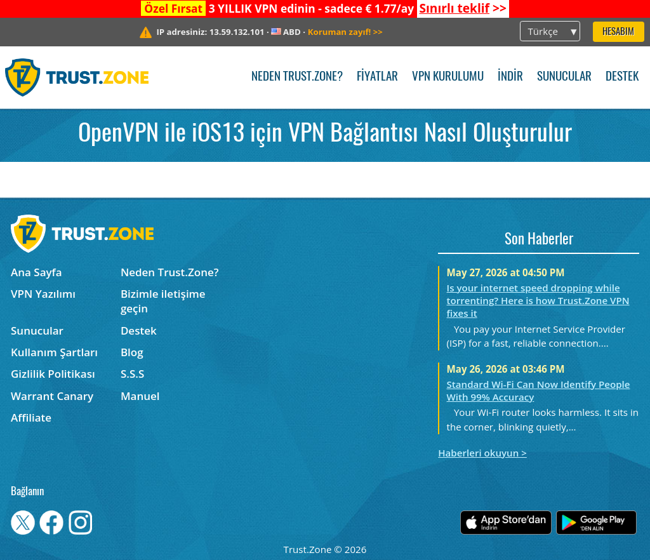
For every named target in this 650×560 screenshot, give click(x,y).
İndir (510, 77)
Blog (132, 352)
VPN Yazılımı (43, 293)
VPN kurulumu (448, 77)
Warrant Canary (52, 396)
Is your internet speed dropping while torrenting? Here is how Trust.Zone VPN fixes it (538, 300)
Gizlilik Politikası (53, 373)
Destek (622, 77)
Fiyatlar (377, 77)
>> (462, 8)
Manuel (140, 396)
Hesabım (618, 32)
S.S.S (132, 373)
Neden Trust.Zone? (297, 77)
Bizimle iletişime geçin (163, 301)
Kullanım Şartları (54, 352)
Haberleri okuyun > (482, 452)
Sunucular (564, 77)
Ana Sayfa (36, 272)
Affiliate (31, 417)
